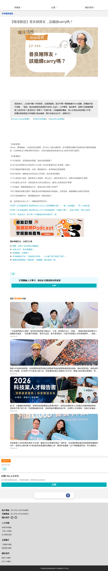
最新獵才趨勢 (7, 548)
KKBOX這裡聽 (40, 119)
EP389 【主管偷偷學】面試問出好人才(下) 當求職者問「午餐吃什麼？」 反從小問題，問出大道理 (50, 210)
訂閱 (54, 484)
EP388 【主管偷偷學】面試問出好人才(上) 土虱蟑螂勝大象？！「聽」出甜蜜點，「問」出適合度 (50, 205)
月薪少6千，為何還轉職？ (23, 249)
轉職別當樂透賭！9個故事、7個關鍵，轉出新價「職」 (34, 260)
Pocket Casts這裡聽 (20, 119)
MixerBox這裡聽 (56, 119)
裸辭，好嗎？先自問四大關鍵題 (25, 246)
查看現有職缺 (7, 527)
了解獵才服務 (7, 544)
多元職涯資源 (7, 534)
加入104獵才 (6, 561)
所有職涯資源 (7, 13)
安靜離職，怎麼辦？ (20, 253)
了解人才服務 (7, 531)
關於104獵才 (6, 558)
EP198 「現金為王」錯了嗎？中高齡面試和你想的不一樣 (33, 214)
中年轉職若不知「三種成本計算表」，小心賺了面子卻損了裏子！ (39, 256)
